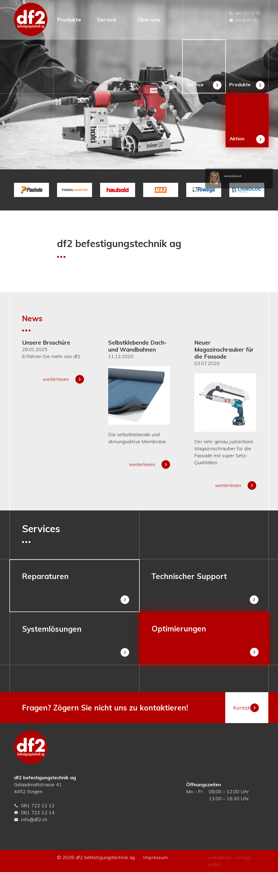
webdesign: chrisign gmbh (229, 860)
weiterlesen (63, 379)
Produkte (69, 19)
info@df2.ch (242, 20)
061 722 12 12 (244, 13)
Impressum (155, 857)
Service (106, 19)
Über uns (149, 19)
